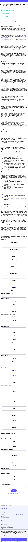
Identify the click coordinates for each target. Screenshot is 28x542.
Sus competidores (6, 15)
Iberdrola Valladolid (17, 541)
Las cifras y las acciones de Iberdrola (9, 10)
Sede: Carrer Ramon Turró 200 (5, 526)
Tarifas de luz (5, 12)
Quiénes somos (3, 514)
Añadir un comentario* (14, 486)
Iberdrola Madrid (3, 541)
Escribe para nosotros (4, 524)
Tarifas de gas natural (6, 13)
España (2, 520)
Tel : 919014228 (3, 525)
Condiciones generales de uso (5, 517)
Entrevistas (2, 516)
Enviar (14, 490)
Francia (2, 521)
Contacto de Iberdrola (6, 16)
